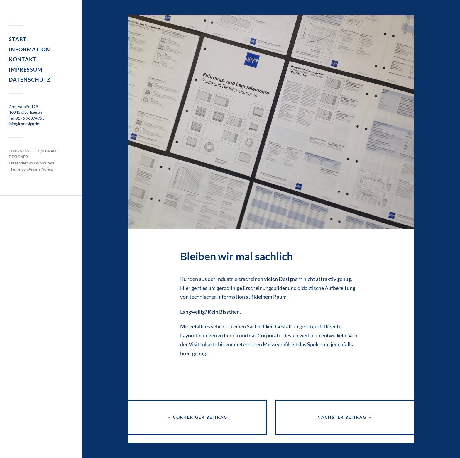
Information (29, 49)
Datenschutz (29, 79)
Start (17, 39)
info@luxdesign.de (24, 123)
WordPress (45, 163)
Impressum (26, 69)
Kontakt (23, 59)
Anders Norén (40, 169)
